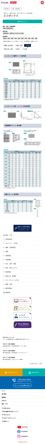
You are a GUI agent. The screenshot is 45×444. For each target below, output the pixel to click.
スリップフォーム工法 (12, 280)
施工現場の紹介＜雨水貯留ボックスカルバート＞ (15, 352)
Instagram (24, 436)
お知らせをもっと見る (36, 363)
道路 (6, 251)
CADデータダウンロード (9, 418)
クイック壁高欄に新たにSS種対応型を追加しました (16, 339)
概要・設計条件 (8, 45)
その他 (25, 49)
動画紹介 (8, 292)
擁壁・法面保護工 (10, 247)
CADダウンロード (12, 372)
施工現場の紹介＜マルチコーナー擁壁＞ (13, 359)
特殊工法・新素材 (10, 276)
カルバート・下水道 (11, 243)
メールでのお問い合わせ (23, 385)
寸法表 (28, 45)
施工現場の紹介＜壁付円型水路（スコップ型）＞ (15, 346)
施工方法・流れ (8, 49)
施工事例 (4, 394)
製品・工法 (8, 235)
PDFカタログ (23, 21)
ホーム (3, 390)
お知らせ (4, 400)
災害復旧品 (8, 239)
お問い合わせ (6, 408)
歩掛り (18, 49)
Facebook (24, 431)
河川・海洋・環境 (10, 264)
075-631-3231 (24, 379)
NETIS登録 (8, 288)
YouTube (24, 427)
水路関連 (8, 259)
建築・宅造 (8, 284)
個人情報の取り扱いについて (10, 411)
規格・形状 (19, 45)
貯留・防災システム (11, 268)
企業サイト (6, 421)
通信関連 (8, 272)
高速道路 (8, 255)
